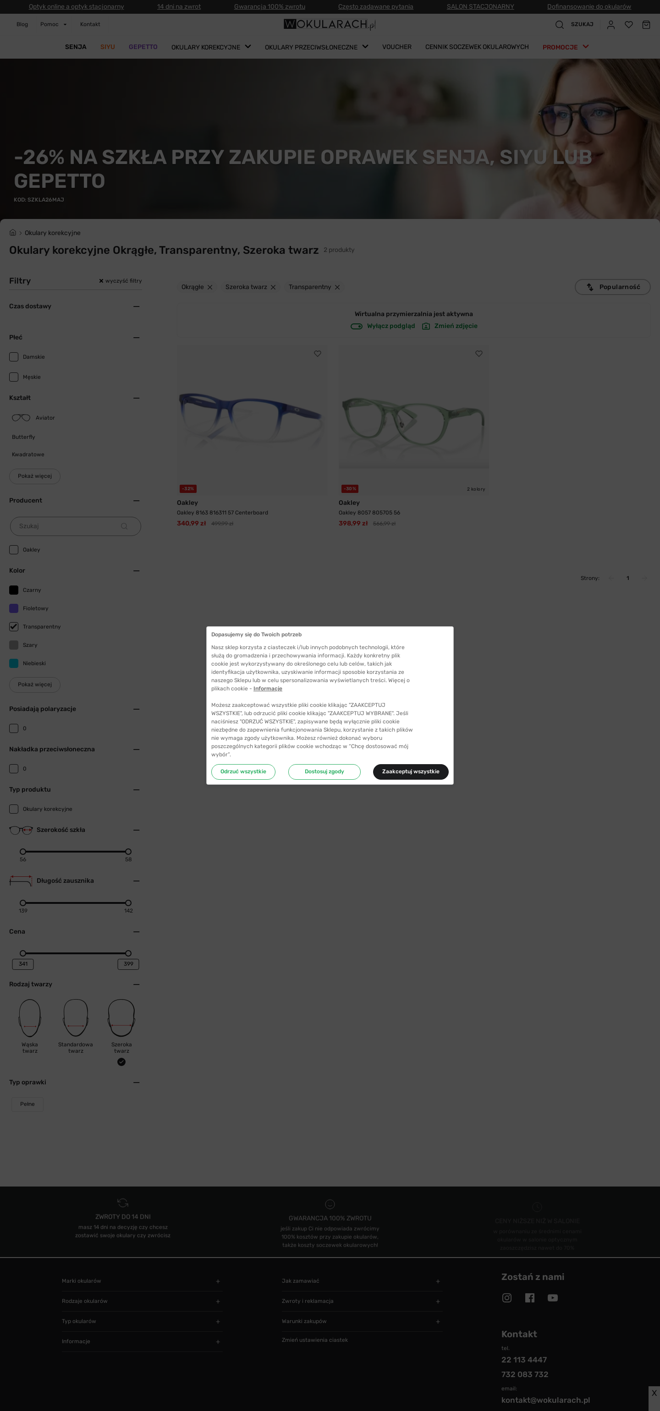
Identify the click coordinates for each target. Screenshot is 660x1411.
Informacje (267, 688)
